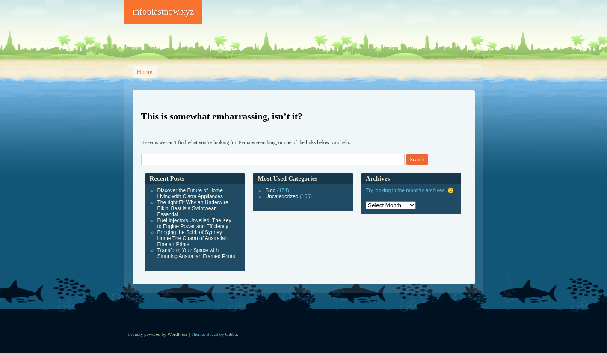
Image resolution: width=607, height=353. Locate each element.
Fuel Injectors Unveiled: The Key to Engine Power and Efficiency (194, 223)
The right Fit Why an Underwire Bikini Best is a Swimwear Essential (192, 208)
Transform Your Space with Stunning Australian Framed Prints (196, 253)
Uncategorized (281, 196)
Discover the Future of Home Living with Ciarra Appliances (190, 193)
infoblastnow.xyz (163, 11)
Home (145, 71)
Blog (270, 190)
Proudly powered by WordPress (158, 334)
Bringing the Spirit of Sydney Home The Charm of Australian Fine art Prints (192, 238)
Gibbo (231, 334)
